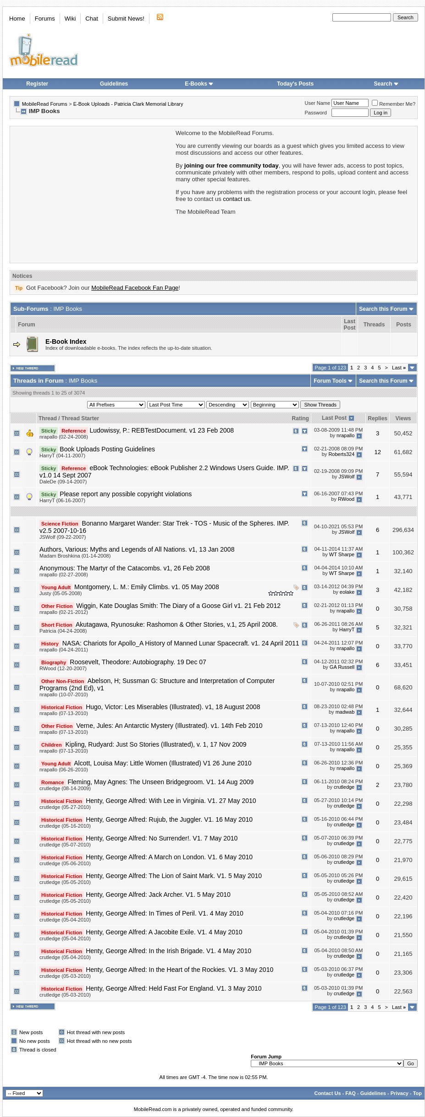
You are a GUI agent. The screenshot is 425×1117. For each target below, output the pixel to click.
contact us (236, 198)
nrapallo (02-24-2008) (63, 436)
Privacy (399, 1093)
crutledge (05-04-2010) (65, 919)
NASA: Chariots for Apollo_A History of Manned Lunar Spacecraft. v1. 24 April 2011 (180, 643)
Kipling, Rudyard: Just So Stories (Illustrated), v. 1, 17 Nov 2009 (156, 744)
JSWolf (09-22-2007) (62, 537)
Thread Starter (80, 418)
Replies (377, 418)
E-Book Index (65, 341)
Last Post (334, 418)
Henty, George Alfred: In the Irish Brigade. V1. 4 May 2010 (168, 950)
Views (403, 418)
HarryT (346, 629)
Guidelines (114, 84)
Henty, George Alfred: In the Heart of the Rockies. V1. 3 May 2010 (179, 969)
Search (386, 84)
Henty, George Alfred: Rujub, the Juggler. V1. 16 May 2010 (169, 819)
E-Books (199, 84)
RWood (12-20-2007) (63, 668)
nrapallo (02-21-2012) (63, 612)
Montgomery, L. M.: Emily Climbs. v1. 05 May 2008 (146, 587)
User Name (318, 103)
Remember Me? (393, 104)
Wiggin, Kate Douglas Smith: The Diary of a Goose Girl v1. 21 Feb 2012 (178, 605)
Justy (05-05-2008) (60, 593)
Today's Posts (295, 84)
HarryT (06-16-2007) (62, 500)
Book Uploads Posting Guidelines (107, 449)
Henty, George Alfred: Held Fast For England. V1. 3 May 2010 (173, 988)
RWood (346, 499)
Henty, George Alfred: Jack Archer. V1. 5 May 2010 (158, 894)
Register (37, 84)
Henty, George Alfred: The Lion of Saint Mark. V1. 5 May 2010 (174, 875)
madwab (345, 712)
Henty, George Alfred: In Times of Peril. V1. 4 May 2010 (164, 913)
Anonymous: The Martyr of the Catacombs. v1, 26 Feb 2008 (124, 568)
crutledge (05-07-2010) (65, 844)
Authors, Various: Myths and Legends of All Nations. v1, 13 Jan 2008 (136, 549)
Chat (91, 18)
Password (316, 112)
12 (377, 452)
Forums (45, 18)
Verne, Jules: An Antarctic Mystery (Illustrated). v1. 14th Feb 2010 (169, 725)
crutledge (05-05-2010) (65, 882)
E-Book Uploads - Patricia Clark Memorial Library (128, 104)
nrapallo (345, 435)
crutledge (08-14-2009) (65, 788)
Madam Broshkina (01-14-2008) (74, 555)
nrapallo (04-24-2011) (63, 649)
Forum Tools (330, 381)
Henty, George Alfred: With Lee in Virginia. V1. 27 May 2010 (171, 800)
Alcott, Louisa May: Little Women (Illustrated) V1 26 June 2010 (162, 763)
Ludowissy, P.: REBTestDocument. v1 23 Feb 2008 (161, 430)
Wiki (70, 18)
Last (399, 367)
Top (417, 1093)
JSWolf (347, 476)
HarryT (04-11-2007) (62, 455)
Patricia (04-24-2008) (63, 631)
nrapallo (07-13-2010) (63, 713)
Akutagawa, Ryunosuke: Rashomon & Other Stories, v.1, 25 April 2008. (177, 624)
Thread (48, 418)
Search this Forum (383, 309)
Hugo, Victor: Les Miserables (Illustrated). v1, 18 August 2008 (173, 706)
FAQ (350, 1093)
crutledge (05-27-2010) (65, 807)
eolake (347, 592)
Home (17, 18)
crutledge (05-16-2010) (65, 826)
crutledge (344, 787)
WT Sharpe (341, 554)
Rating (300, 418)
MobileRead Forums (44, 104)
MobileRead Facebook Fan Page (134, 287)
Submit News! (126, 18)
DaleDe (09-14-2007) (63, 481)
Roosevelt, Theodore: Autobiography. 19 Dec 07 (138, 662)
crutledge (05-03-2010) (65, 976)
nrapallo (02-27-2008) (63, 574)
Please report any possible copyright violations (126, 494)
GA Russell (342, 667)
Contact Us (327, 1093)
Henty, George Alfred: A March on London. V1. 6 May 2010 (169, 857)
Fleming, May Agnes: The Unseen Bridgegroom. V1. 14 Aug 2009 (160, 782)
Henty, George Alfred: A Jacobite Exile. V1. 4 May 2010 (164, 932)
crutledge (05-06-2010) (65, 863)
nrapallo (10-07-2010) (63, 694)
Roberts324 (341, 454)
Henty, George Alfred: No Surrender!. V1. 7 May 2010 (161, 838)
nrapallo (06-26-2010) (63, 769)
